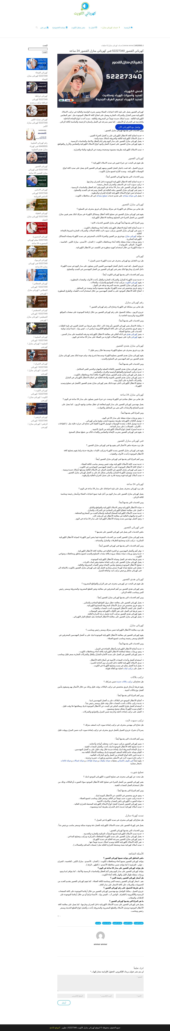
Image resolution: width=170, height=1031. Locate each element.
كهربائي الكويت (131, 282)
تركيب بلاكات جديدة (124, 681)
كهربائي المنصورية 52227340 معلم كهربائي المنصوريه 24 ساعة (37, 239)
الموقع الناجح (55, 1028)
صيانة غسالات (78, 760)
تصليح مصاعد (101, 195)
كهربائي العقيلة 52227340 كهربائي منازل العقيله (37, 216)
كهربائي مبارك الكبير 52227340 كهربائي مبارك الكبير (37, 122)
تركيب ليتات (128, 668)
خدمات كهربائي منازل (115, 45)
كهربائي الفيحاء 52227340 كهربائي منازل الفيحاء (37, 75)
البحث (45, 45)
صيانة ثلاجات (66, 760)
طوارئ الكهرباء (138, 923)
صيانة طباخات (91, 760)
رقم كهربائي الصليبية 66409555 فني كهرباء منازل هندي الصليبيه (38, 146)
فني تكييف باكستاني (125, 760)
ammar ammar (128, 45)
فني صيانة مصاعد (130, 195)
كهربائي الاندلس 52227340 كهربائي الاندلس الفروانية (39, 192)
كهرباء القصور (128, 923)
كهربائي (134, 337)
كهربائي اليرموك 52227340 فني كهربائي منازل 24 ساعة (37, 263)
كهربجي (98, 923)
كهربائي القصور (117, 923)
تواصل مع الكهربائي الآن (129, 127)
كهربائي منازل (130, 236)
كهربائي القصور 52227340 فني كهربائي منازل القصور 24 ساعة (37, 169)
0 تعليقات (104, 45)
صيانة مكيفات (104, 760)
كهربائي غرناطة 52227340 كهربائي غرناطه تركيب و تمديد (38, 99)
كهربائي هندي (131, 334)
